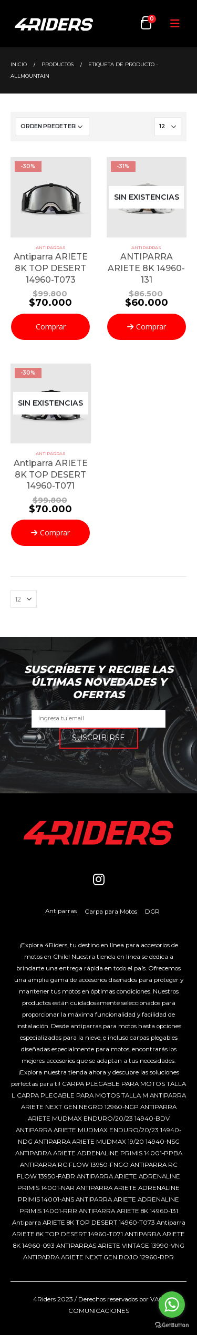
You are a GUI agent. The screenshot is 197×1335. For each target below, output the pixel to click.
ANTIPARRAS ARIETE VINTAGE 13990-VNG (120, 1245)
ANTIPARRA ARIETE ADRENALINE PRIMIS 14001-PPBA (98, 1153)
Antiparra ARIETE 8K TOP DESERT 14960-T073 (83, 1222)
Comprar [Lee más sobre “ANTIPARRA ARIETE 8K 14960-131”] (151, 327)
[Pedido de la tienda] (52, 126)
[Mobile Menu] (174, 24)
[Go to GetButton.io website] (172, 1324)
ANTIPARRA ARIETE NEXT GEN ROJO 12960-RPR (98, 1257)
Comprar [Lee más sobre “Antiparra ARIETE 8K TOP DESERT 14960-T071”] (55, 532)
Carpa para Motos (111, 911)
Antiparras (51, 247)
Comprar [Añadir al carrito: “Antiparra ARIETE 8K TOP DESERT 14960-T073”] (51, 327)
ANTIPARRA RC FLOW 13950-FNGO (74, 1164)
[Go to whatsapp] (172, 1304)
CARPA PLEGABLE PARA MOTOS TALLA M (82, 1095)
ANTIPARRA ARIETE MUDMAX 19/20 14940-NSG (107, 1141)
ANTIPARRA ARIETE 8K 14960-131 (128, 1211)
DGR (152, 911)
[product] (51, 197)
